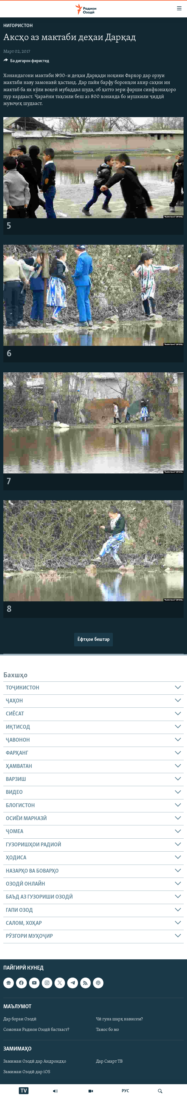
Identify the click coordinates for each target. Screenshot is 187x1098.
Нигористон (18, 25)
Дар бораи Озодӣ (20, 1019)
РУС (125, 1091)
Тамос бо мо (107, 1030)
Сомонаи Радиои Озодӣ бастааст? (36, 1030)
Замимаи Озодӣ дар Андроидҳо (34, 1061)
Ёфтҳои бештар (93, 639)
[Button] (26, 62)
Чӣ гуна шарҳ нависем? (119, 1019)
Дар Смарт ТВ (109, 1061)
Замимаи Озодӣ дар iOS (26, 1072)
